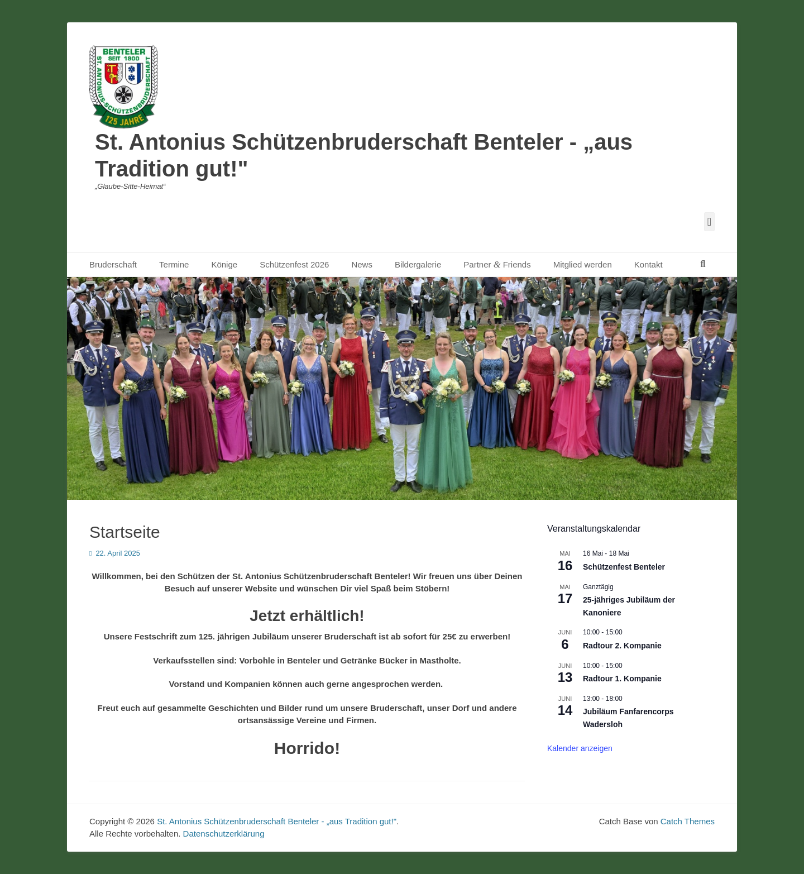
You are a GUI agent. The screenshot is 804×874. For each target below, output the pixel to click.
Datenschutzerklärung (224, 833)
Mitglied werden (582, 264)
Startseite (124, 532)
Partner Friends (496, 264)
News (361, 264)
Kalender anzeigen (579, 748)
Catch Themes (688, 821)
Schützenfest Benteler (624, 566)
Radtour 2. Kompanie (622, 645)
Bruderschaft (113, 264)
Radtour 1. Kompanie (622, 678)
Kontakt (648, 264)
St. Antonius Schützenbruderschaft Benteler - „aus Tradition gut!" (276, 821)
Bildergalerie (418, 264)
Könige (224, 264)
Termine (174, 264)
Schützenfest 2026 (294, 264)
